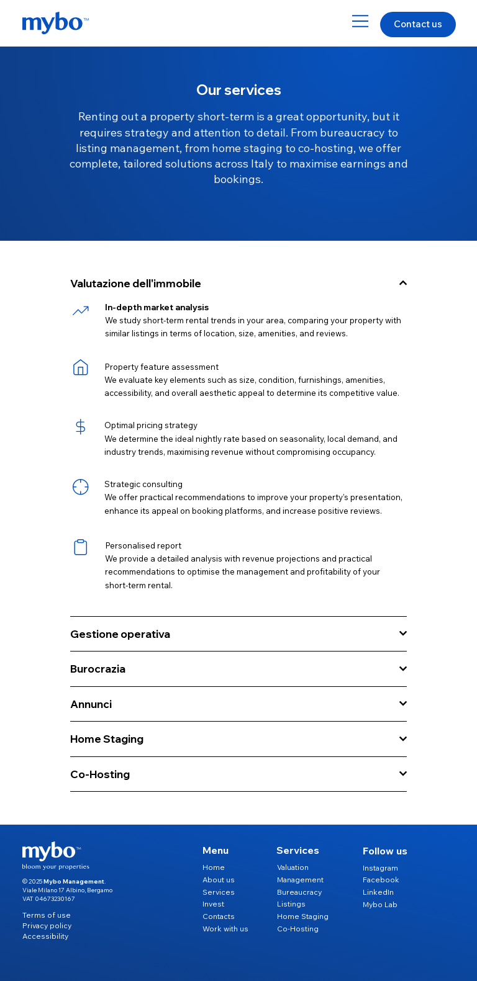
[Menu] (361, 21)
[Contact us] (418, 25)
